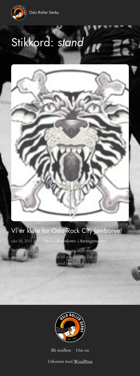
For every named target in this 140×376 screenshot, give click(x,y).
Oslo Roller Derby (44, 12)
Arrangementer (93, 241)
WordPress (83, 361)
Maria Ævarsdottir (60, 241)
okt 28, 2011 (21, 241)
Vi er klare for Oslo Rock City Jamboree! (66, 231)
